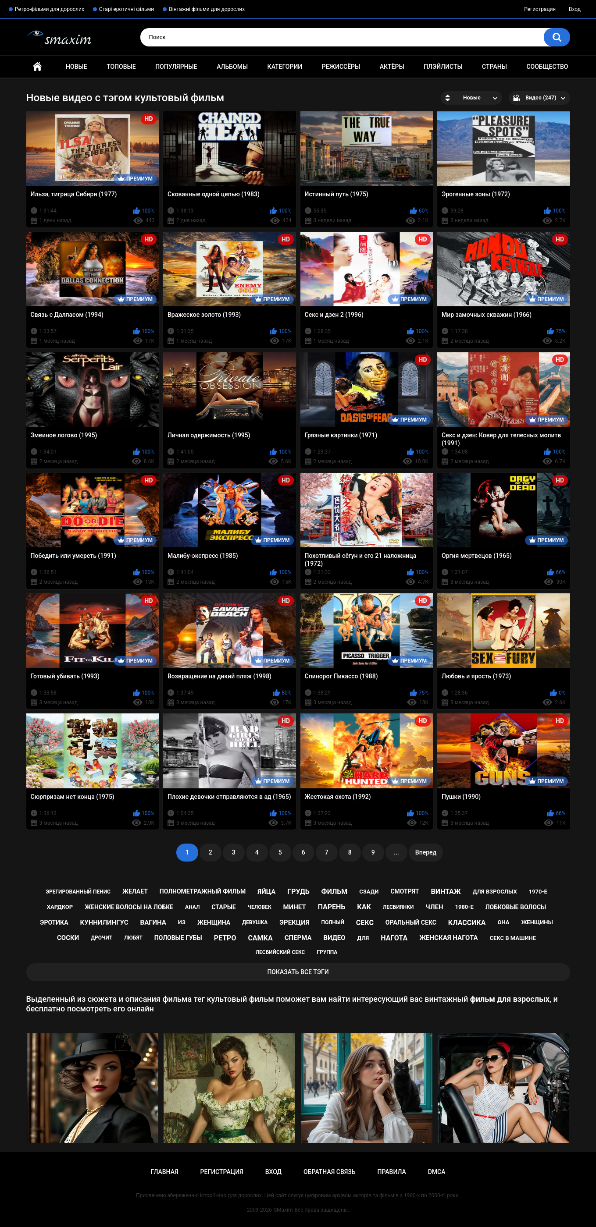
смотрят (404, 891)
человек (259, 907)
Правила (391, 1171)
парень (332, 907)
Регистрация (540, 9)
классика (467, 922)
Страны (494, 66)
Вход (575, 9)
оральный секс (410, 922)
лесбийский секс (280, 952)
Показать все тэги (297, 971)
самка (260, 938)
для (363, 938)
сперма (298, 938)
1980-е (464, 907)
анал (192, 907)
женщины (537, 922)
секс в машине (512, 938)
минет (294, 907)
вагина (153, 922)
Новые (76, 66)
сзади (368, 891)
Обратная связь (329, 1171)
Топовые (121, 66)
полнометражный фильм (203, 891)
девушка (255, 922)
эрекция (294, 922)
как (364, 907)
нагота (394, 938)
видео (334, 938)
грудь (298, 891)
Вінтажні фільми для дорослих (207, 9)
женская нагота (448, 938)
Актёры (392, 66)
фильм (334, 891)
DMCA (437, 1171)
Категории (285, 66)
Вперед (425, 852)
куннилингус (104, 922)
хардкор (60, 907)
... (396, 852)
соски (68, 938)
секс (365, 922)
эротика (54, 922)
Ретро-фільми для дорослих (49, 9)
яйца (266, 892)
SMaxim (283, 1210)
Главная (37, 67)
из (182, 922)
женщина (213, 922)
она (503, 922)
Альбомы (232, 66)
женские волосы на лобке (129, 907)
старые (223, 907)
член (434, 907)
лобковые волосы (515, 907)
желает (135, 891)
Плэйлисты (443, 66)
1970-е (538, 891)
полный (332, 922)
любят (133, 938)
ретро (225, 938)
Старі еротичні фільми (126, 9)
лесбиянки (398, 907)
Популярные (176, 66)
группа (327, 952)
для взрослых (495, 891)
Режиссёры (341, 66)
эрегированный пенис (78, 892)
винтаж (445, 891)
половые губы (178, 937)
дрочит (101, 938)
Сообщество (547, 66)
